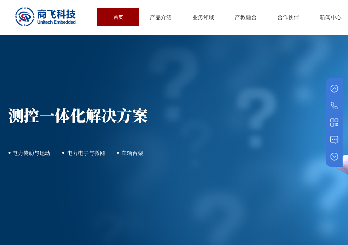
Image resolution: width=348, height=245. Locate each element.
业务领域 (203, 17)
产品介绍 (161, 17)
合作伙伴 (288, 17)
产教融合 (246, 17)
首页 (118, 17)
